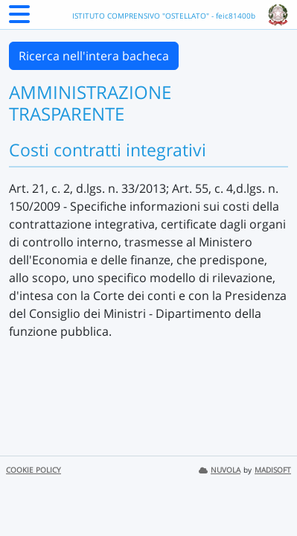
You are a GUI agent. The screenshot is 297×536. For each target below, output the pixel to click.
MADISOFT (273, 470)
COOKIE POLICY (33, 470)
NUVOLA (219, 470)
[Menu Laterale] (19, 18)
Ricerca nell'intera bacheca (94, 56)
